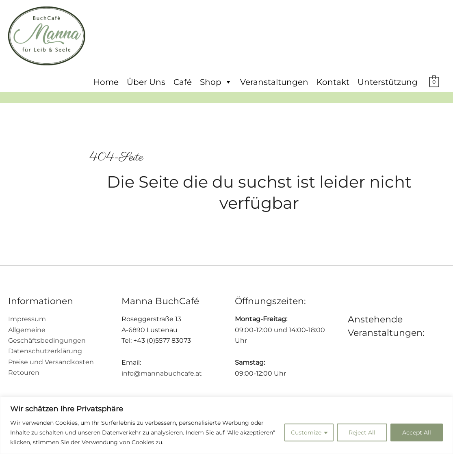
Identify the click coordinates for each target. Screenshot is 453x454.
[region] (226, 425)
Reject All (362, 432)
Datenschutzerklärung (45, 351)
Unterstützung (388, 82)
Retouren (23, 372)
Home (106, 82)
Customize (306, 432)
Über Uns (146, 82)
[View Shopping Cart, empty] (434, 81)
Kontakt (332, 82)
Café (182, 82)
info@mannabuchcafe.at (161, 373)
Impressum (27, 319)
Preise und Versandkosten (51, 362)
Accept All (416, 432)
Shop (216, 82)
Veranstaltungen (274, 82)
